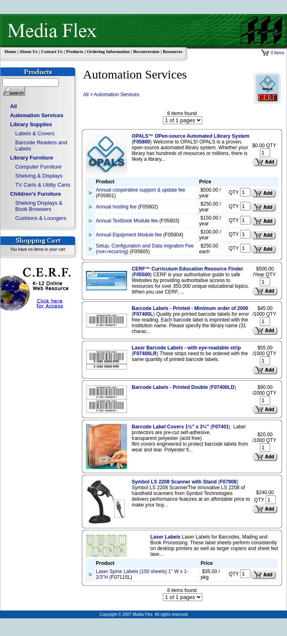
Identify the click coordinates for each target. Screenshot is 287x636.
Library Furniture (31, 158)
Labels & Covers (34, 133)
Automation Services (36, 115)
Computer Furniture (38, 167)
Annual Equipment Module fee (129, 235)
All (13, 106)
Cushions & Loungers (40, 218)
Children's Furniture (35, 194)
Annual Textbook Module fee (127, 221)
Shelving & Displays (38, 176)
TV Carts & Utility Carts (42, 185)
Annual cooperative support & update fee (140, 190)
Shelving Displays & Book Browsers (38, 206)
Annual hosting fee (116, 207)
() (184, 387)
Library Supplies (31, 124)
